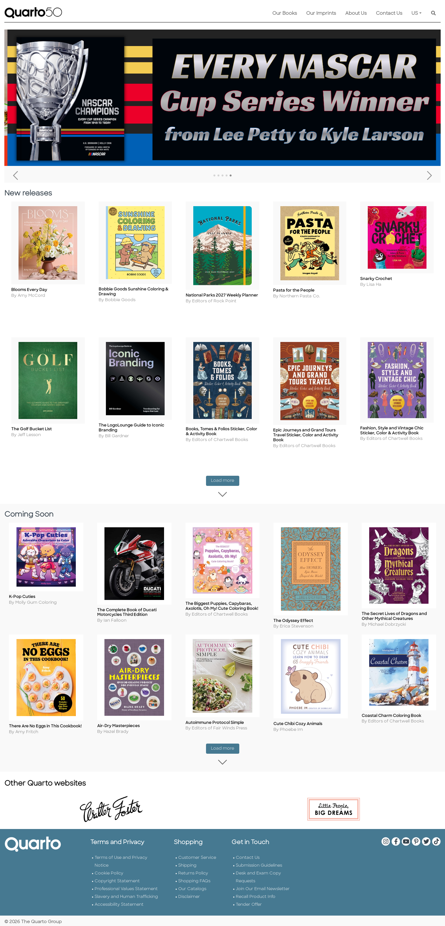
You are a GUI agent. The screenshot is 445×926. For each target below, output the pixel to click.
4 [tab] (227, 176)
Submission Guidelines (259, 860)
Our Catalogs (192, 883)
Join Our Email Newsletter (263, 883)
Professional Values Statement (126, 883)
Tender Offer (249, 899)
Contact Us (389, 13)
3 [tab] (222, 176)
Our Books (284, 13)
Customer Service (197, 852)
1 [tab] (214, 176)
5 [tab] (231, 176)
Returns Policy (193, 868)
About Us (356, 13)
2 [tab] (218, 176)
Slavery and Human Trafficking (126, 891)
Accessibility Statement (119, 899)
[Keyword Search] (433, 13)
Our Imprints (321, 13)
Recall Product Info (255, 891)
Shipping (187, 860)
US (414, 13)
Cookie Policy (109, 868)
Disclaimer (189, 891)
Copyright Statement (117, 876)
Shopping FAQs (194, 876)
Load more (225, 477)
